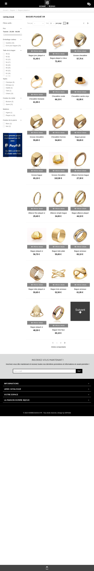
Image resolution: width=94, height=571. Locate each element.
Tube (8, 91)
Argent (9, 112)
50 (8, 57)
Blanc (9, 123)
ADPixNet (68, 413)
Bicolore (9, 101)
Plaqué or (10, 115)
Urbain (9, 93)
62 (8, 73)
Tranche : (6, 32)
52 (8, 59)
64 (8, 76)
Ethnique (10, 85)
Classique (10, 82)
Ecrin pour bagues (13, 46)
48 (8, 54)
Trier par (30, 23)
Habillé (9, 88)
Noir (8, 126)
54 (8, 62)
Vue (47, 23)
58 (8, 68)
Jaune (9, 104)
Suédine (10, 43)
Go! (79, 371)
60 (8, 70)
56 (8, 65)
